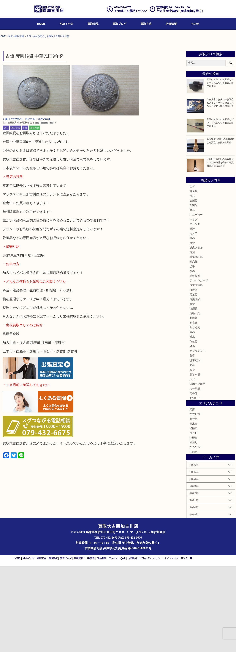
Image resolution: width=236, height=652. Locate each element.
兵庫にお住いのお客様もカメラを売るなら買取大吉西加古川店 (220, 168)
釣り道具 (195, 413)
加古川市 (34, 213)
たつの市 (195, 532)
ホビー (193, 464)
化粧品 (193, 427)
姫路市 (193, 513)
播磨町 (193, 528)
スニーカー (196, 300)
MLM (192, 431)
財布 (192, 295)
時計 (192, 314)
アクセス (113, 644)
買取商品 (93, 24)
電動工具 (195, 399)
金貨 (192, 328)
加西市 (193, 537)
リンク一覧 (186, 644)
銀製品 (193, 290)
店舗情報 (171, 24)
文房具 (193, 408)
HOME (41, 24)
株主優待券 (196, 370)
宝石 (192, 281)
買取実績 (53, 644)
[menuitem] (41, 24)
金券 (192, 356)
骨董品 (193, 380)
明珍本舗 (195, 460)
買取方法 (146, 24)
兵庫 (192, 495)
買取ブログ (119, 24)
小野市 (193, 523)
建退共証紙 (196, 342)
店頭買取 (78, 644)
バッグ (193, 305)
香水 (192, 422)
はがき (193, 375)
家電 (192, 389)
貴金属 (193, 276)
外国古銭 (15, 213)
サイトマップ (171, 644)
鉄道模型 (195, 361)
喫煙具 (193, 394)
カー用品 (195, 474)
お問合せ (132, 644)
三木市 (193, 509)
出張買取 (90, 644)
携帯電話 (195, 446)
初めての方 (66, 24)
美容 (192, 441)
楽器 (192, 417)
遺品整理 (101, 644)
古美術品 (195, 384)
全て (6, 213)
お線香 (193, 403)
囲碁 (192, 450)
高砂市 (193, 504)
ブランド (195, 309)
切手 (192, 352)
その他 (195, 24)
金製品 (193, 286)
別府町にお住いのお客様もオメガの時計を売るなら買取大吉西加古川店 (220, 248)
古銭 (25, 213)
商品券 (193, 347)
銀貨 (192, 455)
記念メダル (196, 333)
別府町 (193, 518)
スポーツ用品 (197, 469)
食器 (192, 323)
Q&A (123, 644)
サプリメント (197, 436)
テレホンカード (199, 366)
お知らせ (195, 483)
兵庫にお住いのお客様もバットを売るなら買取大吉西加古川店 (220, 208)
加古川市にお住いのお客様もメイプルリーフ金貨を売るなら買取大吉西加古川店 (220, 188)
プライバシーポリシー (151, 644)
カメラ (193, 319)
